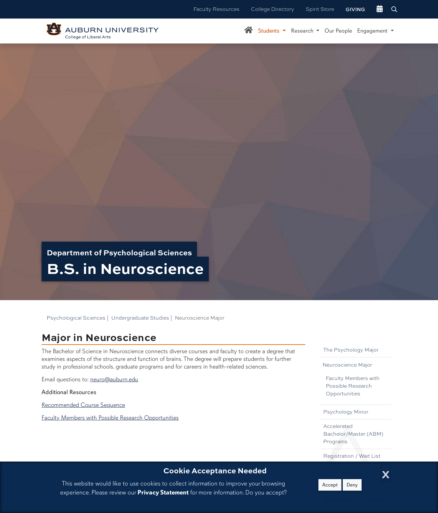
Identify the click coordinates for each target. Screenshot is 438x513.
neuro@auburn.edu (114, 379)
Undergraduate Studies (140, 318)
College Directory (272, 9)
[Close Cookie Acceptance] (386, 472)
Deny (352, 485)
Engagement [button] (373, 30)
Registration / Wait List (351, 456)
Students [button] (269, 30)
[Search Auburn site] (394, 9)
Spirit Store (320, 9)
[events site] (379, 9)
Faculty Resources (216, 9)
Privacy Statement (163, 492)
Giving (355, 9)
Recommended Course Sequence (83, 405)
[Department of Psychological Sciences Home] (248, 31)
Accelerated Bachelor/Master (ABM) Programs (353, 434)
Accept (330, 485)
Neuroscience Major (347, 364)
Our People (338, 30)
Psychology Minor (345, 411)
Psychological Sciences (76, 318)
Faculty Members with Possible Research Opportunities (352, 386)
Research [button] (303, 30)
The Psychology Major (351, 349)
